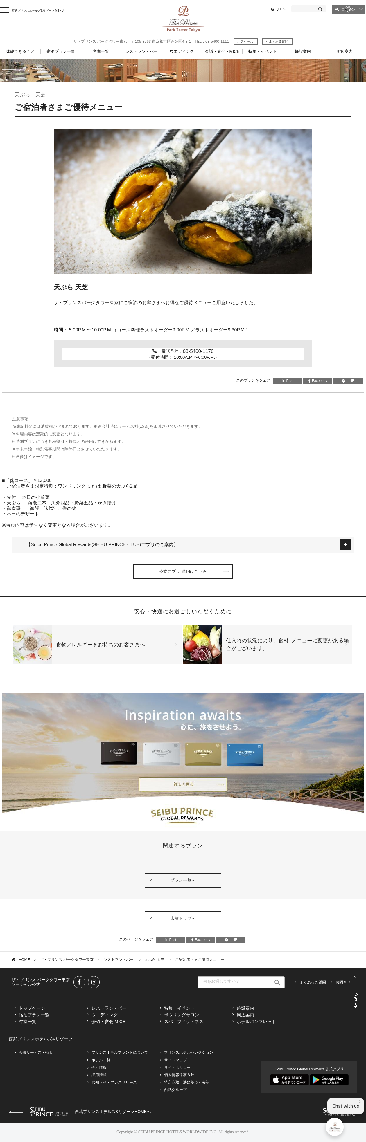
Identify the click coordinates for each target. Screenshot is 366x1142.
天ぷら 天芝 (154, 959)
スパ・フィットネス (183, 1021)
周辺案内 (245, 1014)
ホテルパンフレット (256, 1021)
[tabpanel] (183, 201)
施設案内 (245, 1008)
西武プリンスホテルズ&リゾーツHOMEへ (80, 1111)
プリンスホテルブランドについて (120, 1052)
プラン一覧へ (32, 68)
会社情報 (99, 1067)
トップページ (32, 1008)
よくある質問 (278, 41)
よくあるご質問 (312, 982)
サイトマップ (175, 1060)
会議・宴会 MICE (108, 1021)
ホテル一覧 (101, 1060)
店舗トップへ (183, 918)
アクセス (247, 41)
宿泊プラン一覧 (34, 1014)
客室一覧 (27, 1021)
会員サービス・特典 (36, 1052)
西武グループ (175, 1089)
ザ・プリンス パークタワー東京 (67, 959)
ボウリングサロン (181, 1014)
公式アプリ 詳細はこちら (183, 571)
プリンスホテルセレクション (188, 1052)
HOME (24, 959)
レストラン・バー (119, 959)
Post (287, 381)
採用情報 (99, 1075)
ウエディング (105, 1014)
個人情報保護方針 (179, 1075)
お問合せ (343, 982)
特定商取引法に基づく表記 (186, 1082)
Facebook (317, 381)
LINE (348, 381)
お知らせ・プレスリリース (114, 1082)
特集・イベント (262, 51)
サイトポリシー (177, 1067)
